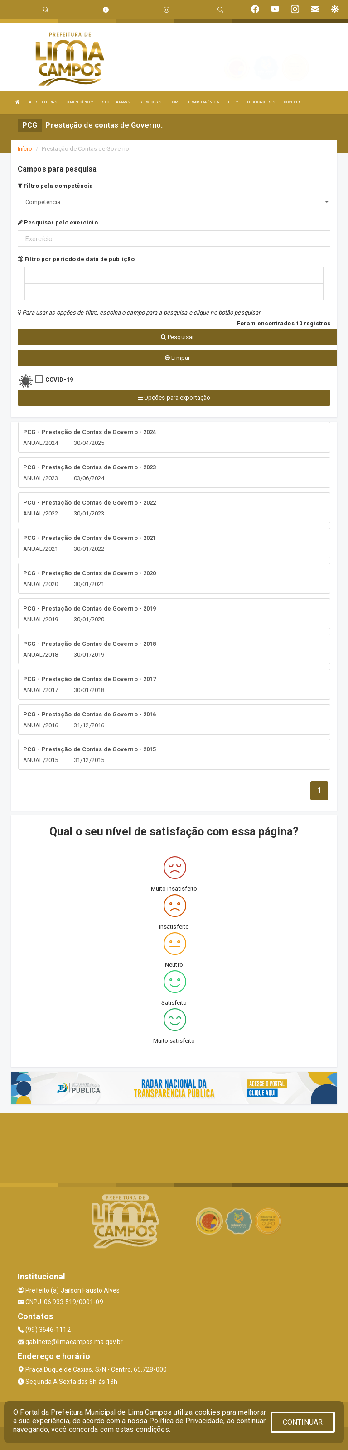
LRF (233, 102)
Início (25, 148)
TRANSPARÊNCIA (203, 102)
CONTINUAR (303, 1422)
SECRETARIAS (116, 102)
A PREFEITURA (43, 102)
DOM (174, 102)
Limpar (177, 357)
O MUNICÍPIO (80, 102)
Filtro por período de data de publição (76, 259)
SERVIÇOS (150, 102)
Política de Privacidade (186, 1421)
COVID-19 (292, 102)
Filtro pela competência (55, 185)
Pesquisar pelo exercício (58, 222)
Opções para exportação (174, 397)
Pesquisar (177, 337)
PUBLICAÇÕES (261, 102)
